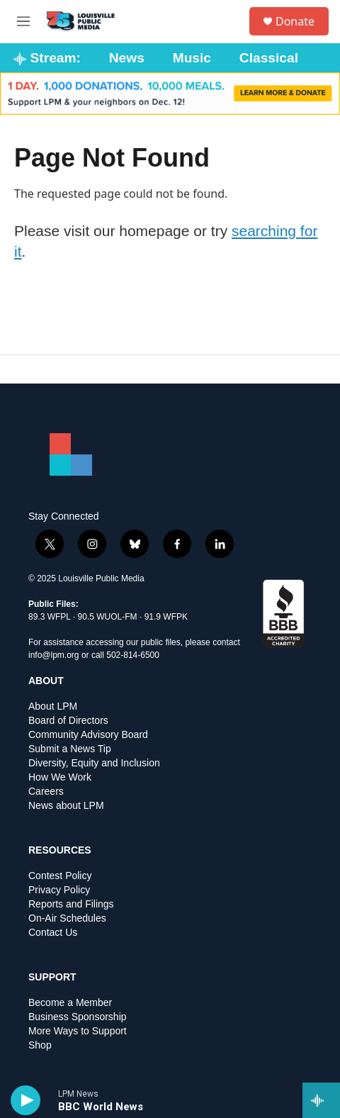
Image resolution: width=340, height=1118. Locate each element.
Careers (46, 791)
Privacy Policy (59, 890)
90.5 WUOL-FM (107, 617)
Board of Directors (68, 720)
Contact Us (52, 932)
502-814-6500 (132, 655)
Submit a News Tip (69, 749)
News (126, 57)
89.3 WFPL (49, 617)
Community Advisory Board (88, 735)
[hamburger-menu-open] (23, 21)
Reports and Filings (71, 904)
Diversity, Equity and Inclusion (94, 763)
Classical (268, 57)
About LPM (52, 706)
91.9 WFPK (166, 617)
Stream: (47, 57)
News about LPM (66, 805)
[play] (25, 1100)
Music (192, 57)
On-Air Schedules (67, 918)
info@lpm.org (53, 655)
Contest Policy (59, 876)
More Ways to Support (77, 1031)
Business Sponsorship (77, 1017)
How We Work (59, 777)
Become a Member (70, 1002)
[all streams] (321, 1100)
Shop (40, 1045)
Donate (295, 21)
